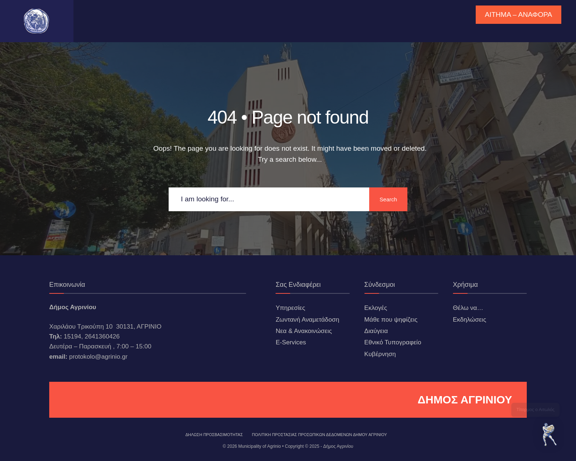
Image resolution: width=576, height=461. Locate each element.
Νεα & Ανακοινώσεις (304, 331)
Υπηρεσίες (290, 307)
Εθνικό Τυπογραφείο (392, 342)
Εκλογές (375, 307)
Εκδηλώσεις (469, 319)
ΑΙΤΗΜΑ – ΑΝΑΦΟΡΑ (518, 14)
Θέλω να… (468, 307)
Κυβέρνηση (380, 354)
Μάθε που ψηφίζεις (391, 319)
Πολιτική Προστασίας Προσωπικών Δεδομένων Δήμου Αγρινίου (319, 434)
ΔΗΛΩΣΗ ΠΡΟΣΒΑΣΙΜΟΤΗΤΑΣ (214, 434)
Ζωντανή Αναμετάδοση (307, 319)
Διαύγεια (376, 331)
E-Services (291, 342)
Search (387, 199)
